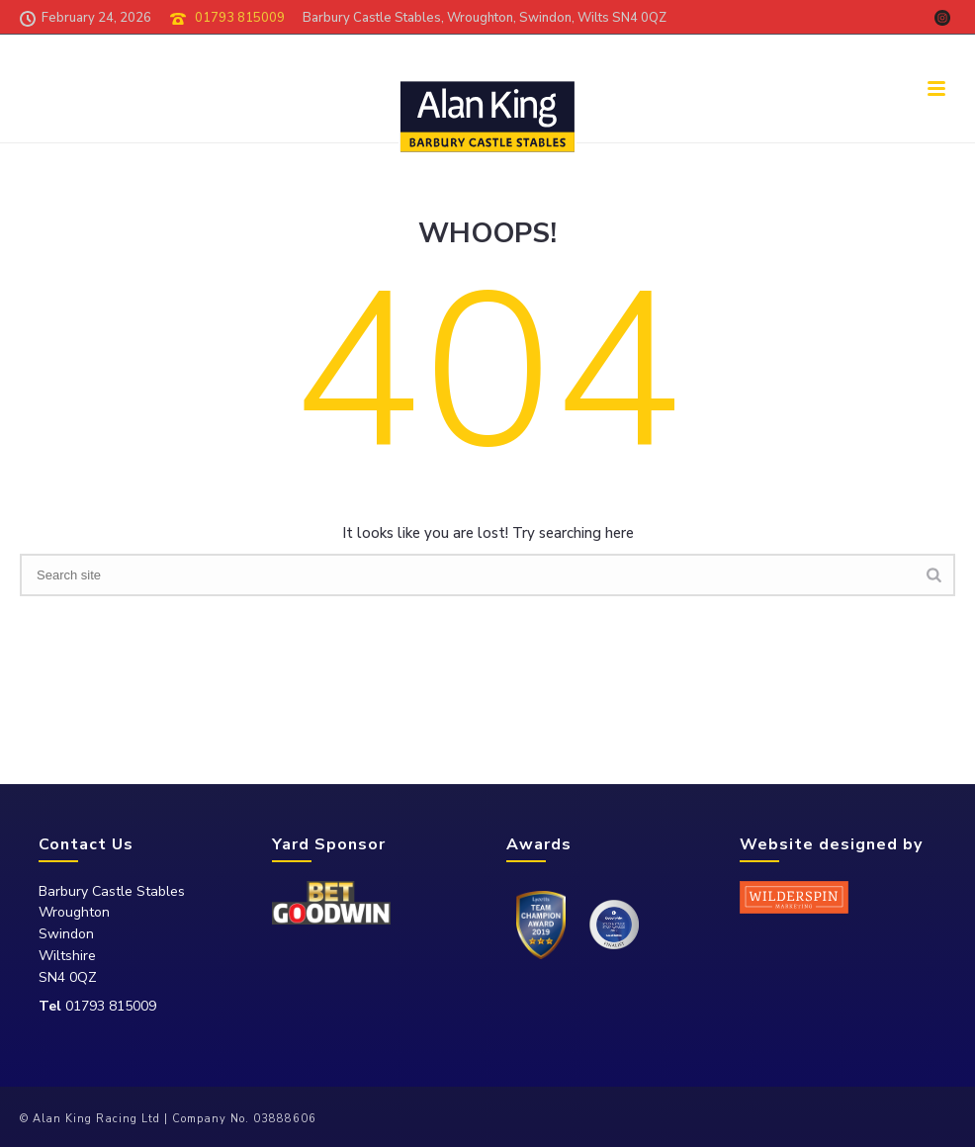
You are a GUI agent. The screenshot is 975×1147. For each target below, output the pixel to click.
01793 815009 (240, 18)
